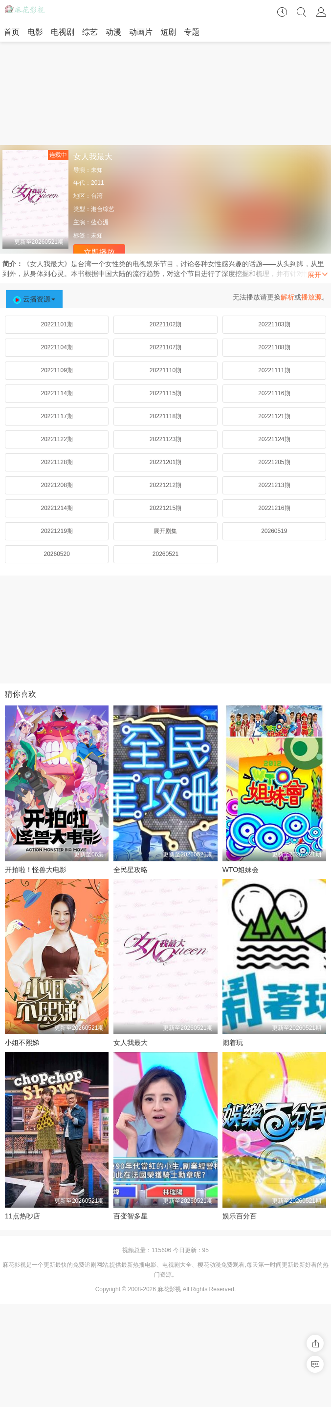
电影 (35, 32)
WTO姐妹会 (240, 870)
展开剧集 (165, 531)
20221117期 (56, 416)
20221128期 (56, 462)
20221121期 (274, 416)
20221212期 (165, 485)
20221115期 (165, 393)
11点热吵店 (22, 1216)
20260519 (274, 531)
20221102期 (165, 324)
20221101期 (56, 324)
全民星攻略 (130, 870)
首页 (12, 32)
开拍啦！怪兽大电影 (35, 870)
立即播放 (99, 252)
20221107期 (165, 347)
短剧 (168, 32)
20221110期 (165, 370)
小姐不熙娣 (22, 1042)
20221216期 (274, 508)
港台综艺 (102, 209)
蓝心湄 (100, 222)
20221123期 (165, 439)
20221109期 (56, 370)
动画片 (141, 32)
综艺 (90, 32)
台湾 (97, 195)
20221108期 (274, 347)
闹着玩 (232, 1042)
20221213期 (274, 485)
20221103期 (274, 324)
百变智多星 (130, 1216)
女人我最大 (130, 1042)
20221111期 (274, 370)
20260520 (56, 554)
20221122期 (56, 439)
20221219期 (56, 531)
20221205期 (274, 462)
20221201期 (165, 462)
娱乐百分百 (239, 1216)
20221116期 (274, 393)
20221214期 (56, 508)
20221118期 (165, 416)
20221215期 (165, 508)
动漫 (113, 32)
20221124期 (274, 439)
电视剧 (62, 32)
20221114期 (56, 393)
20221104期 (56, 347)
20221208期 (56, 485)
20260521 (165, 554)
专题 (191, 32)
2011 (97, 182)
